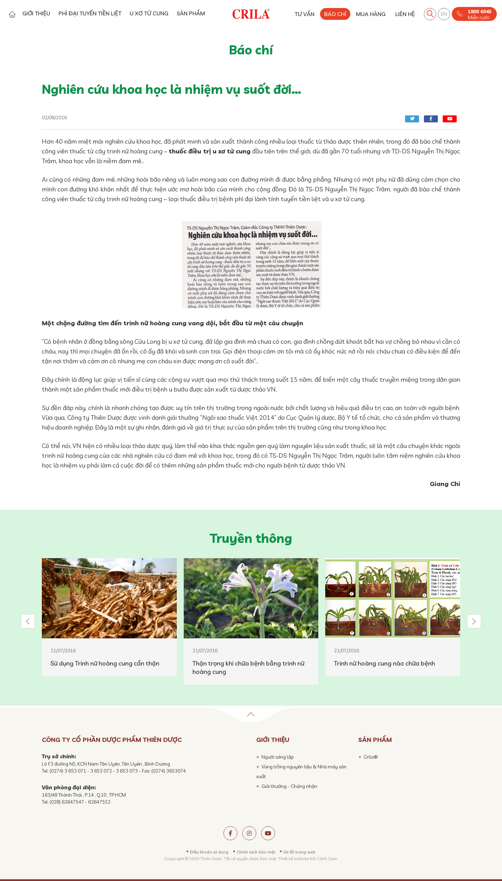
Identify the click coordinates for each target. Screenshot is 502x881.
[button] (28, 621)
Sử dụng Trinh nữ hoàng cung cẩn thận (105, 663)
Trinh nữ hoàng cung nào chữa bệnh (384, 663)
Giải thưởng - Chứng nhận (289, 786)
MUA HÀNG (371, 13)
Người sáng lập (277, 757)
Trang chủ (12, 14)
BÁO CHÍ (335, 13)
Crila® (371, 757)
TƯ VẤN (304, 13)
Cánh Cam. (327, 858)
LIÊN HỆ (405, 13)
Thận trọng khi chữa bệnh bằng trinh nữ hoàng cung (248, 667)
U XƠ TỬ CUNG (149, 13)
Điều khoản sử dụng (209, 852)
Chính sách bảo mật (256, 852)
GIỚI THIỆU (36, 13)
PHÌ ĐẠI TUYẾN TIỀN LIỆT (90, 13)
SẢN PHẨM (191, 13)
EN (444, 14)
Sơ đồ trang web (299, 852)
